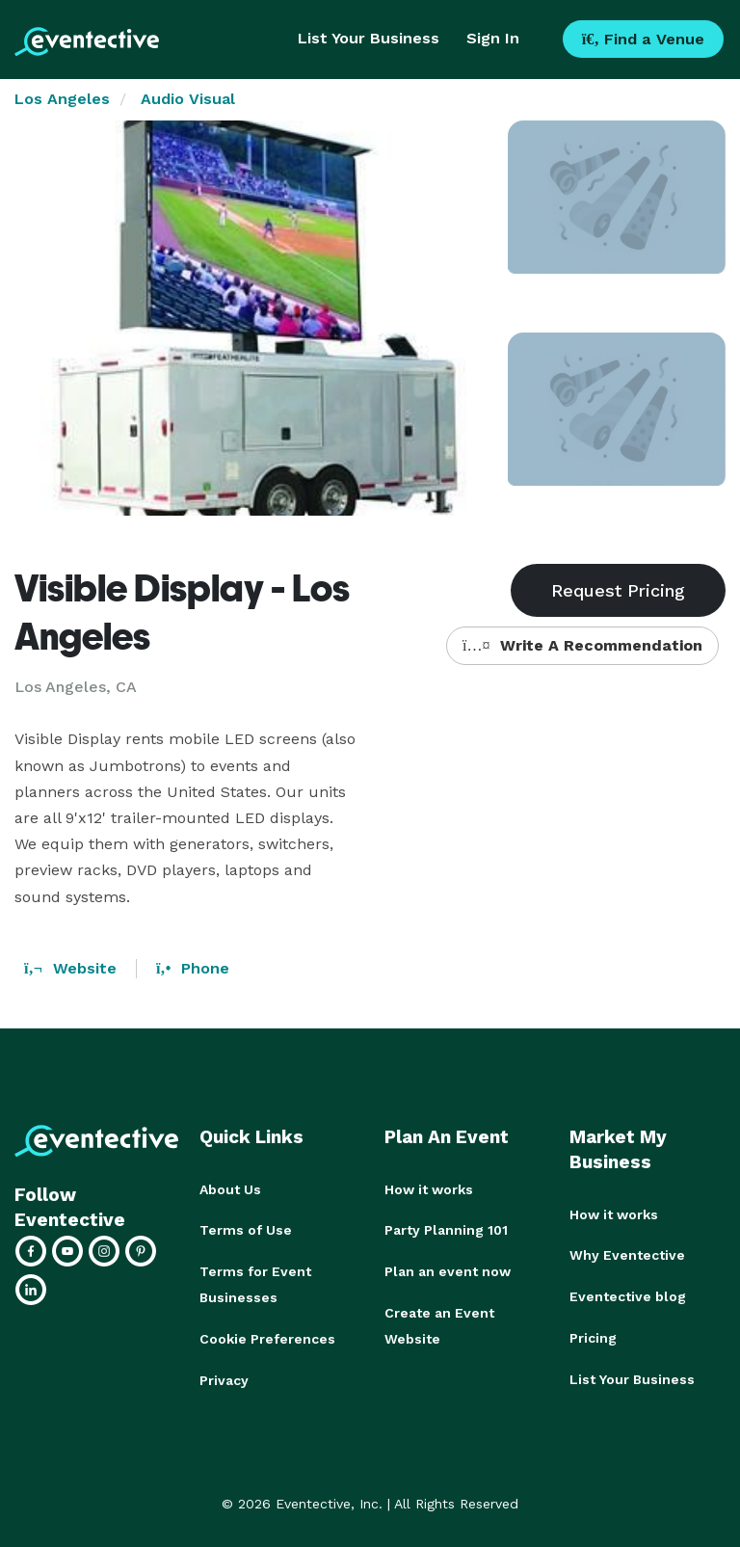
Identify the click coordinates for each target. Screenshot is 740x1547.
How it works (428, 1189)
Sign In (492, 38)
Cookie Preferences (267, 1336)
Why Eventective (627, 1255)
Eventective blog (627, 1295)
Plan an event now (447, 1270)
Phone (192, 968)
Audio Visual (188, 99)
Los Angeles (62, 99)
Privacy (224, 1376)
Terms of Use (245, 1230)
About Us (230, 1189)
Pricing (593, 1336)
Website (70, 968)
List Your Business (368, 38)
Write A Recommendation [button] (582, 645)
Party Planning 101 (446, 1230)
